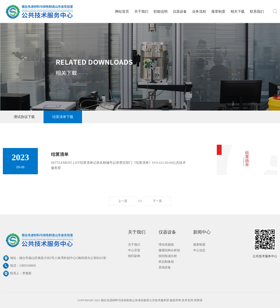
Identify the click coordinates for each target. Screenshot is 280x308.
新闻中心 (202, 232)
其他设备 (165, 267)
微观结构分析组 (169, 250)
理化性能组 (166, 244)
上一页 (122, 201)
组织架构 (134, 256)
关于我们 (141, 11)
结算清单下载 (62, 117)
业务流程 (199, 11)
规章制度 (218, 11)
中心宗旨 (134, 250)
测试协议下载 (24, 117)
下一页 (157, 201)
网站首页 (122, 11)
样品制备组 (166, 261)
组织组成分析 (168, 256)
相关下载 (238, 11)
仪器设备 (180, 11)
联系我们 (257, 11)
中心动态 (199, 250)
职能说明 (161, 11)
